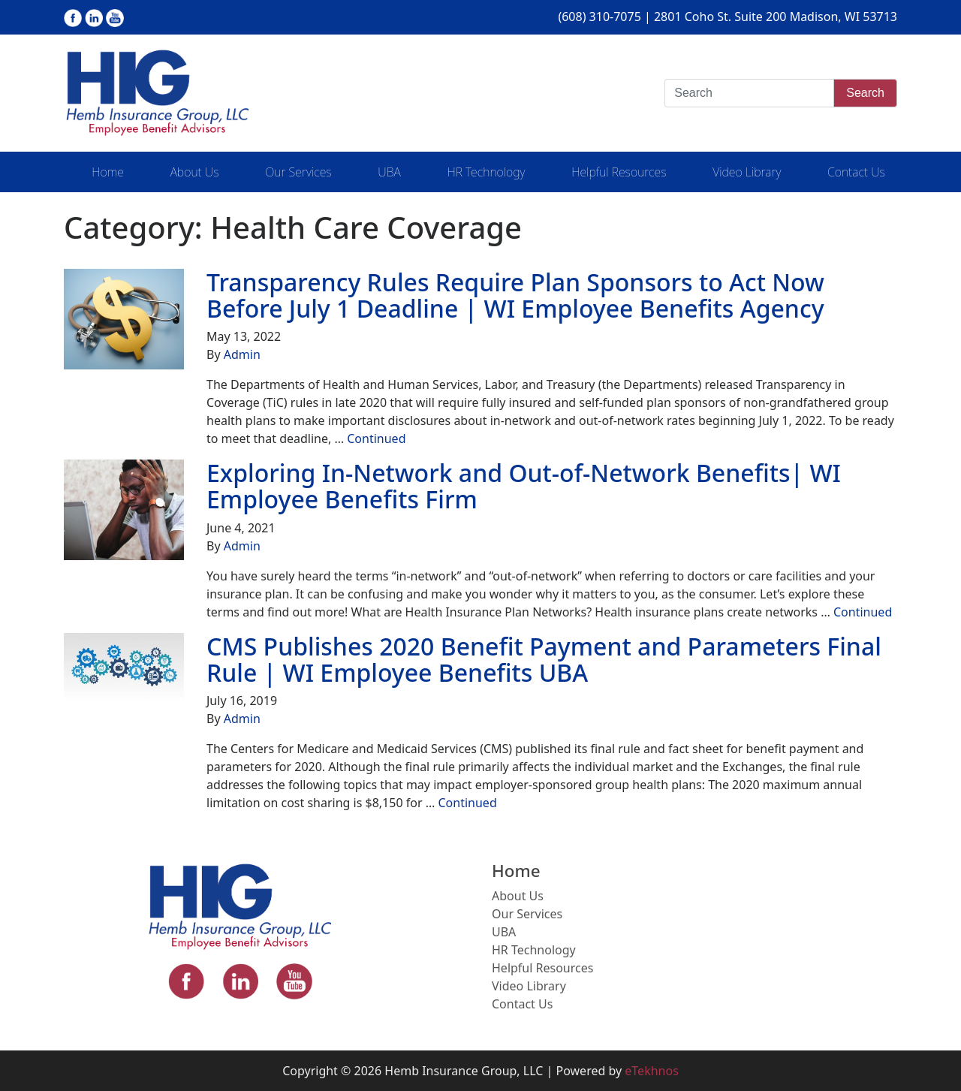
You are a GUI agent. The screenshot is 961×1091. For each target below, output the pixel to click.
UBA (389, 172)
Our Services (298, 172)
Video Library (746, 172)
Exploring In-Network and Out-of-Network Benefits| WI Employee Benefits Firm (523, 486)
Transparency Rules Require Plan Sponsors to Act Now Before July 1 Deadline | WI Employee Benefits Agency (515, 295)
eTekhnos (652, 1070)
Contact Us (856, 172)
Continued (376, 438)
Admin (242, 354)
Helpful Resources (618, 172)
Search (865, 92)
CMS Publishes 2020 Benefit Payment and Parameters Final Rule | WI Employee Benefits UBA (543, 659)
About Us (194, 172)
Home (108, 172)
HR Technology (486, 172)
